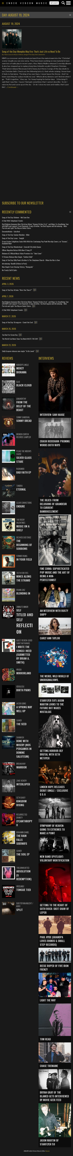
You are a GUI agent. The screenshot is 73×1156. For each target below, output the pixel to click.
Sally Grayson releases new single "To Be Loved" (18, 351)
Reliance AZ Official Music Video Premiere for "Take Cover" (22, 253)
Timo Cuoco (8, 54)
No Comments (40, 54)
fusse (47, 1151)
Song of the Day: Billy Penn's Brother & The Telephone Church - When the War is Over (31, 260)
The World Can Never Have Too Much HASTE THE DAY (20, 338)
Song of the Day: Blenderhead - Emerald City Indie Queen (21, 246)
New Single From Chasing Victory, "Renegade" (17, 266)
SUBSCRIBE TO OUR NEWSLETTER (22, 202)
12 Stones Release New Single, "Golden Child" (17, 256)
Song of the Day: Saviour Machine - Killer (16, 234)
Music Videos (18, 54)
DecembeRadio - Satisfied (11, 231)
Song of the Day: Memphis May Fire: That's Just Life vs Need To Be (31, 51)
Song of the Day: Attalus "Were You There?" (17, 290)
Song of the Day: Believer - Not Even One (15, 217)
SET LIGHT (54, 3)
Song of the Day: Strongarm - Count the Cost (17, 322)
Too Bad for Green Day (9, 334)
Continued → (12, 87)
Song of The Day (29, 54)
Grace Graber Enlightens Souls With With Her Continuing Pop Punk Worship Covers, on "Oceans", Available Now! (35, 242)
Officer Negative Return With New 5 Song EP (17, 250)
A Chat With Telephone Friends (12, 220)
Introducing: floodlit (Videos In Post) (14, 263)
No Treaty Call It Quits (9, 270)
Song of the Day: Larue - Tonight (13, 238)
